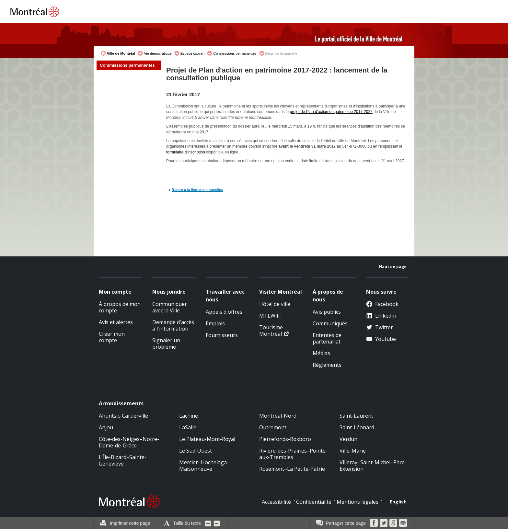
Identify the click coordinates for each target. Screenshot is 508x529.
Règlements (327, 364)
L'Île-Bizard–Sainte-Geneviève (122, 460)
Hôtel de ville (274, 304)
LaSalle (187, 427)
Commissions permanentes (234, 53)
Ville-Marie (353, 450)
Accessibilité (276, 501)
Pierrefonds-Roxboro (285, 439)
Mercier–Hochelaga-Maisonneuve (204, 465)
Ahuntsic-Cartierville (123, 415)
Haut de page (393, 266)
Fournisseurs (222, 335)
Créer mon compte (112, 337)
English (398, 502)
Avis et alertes (116, 322)
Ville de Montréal (121, 53)
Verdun (348, 439)
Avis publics (327, 311)
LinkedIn (381, 315)
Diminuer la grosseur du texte (217, 523)
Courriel (403, 523)
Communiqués (330, 323)
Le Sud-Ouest (195, 450)
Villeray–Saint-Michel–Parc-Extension (373, 465)
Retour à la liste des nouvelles (197, 190)
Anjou (106, 427)
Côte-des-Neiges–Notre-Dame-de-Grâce (129, 442)
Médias (321, 353)
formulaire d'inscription (185, 152)
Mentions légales (357, 501)
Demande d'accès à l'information (173, 325)
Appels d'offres (224, 311)
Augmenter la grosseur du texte (208, 523)
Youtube (381, 339)
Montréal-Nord (277, 415)
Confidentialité (313, 501)
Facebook (382, 304)
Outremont (272, 427)
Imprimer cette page (130, 523)
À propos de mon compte (120, 307)
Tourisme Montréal (271, 330)
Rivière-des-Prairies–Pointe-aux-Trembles (293, 454)
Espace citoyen (192, 53)
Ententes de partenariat (327, 338)
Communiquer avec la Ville (169, 307)
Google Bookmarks (393, 523)
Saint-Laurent (356, 415)
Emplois (215, 323)
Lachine (188, 415)
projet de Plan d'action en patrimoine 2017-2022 (331, 111)
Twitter (379, 327)
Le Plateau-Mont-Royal (207, 439)
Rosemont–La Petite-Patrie (292, 468)
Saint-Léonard (357, 427)
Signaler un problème (166, 343)
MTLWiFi (270, 315)
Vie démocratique (157, 53)
